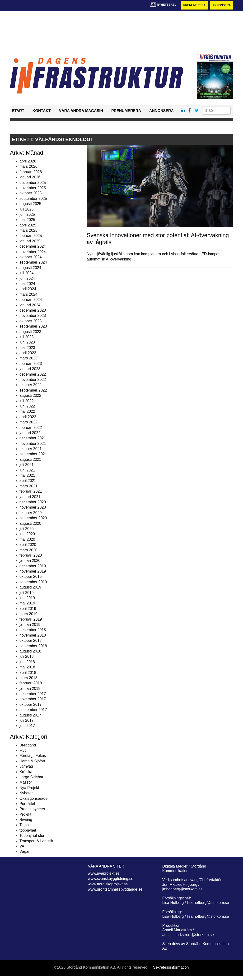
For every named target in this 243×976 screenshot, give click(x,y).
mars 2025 (28, 230)
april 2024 (27, 289)
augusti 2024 (30, 268)
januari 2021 (29, 497)
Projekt (25, 814)
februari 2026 (30, 172)
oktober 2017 (30, 704)
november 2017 (32, 699)
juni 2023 (27, 342)
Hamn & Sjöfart (32, 761)
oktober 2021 (30, 449)
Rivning (25, 820)
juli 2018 (26, 656)
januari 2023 (29, 369)
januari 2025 (29, 241)
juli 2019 (26, 593)
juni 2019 (27, 598)
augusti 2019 (30, 587)
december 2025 (32, 183)
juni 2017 (27, 726)
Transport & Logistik (36, 841)
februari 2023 (30, 364)
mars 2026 (28, 166)
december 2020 (32, 502)
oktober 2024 (30, 257)
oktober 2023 (30, 321)
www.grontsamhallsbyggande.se (115, 889)
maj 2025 (27, 220)
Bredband (27, 745)
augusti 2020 (30, 523)
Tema (24, 825)
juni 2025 (27, 214)
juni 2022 (27, 406)
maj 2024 (27, 284)
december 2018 (32, 630)
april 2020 (27, 545)
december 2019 (32, 566)
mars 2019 (28, 614)
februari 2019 (30, 619)
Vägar (24, 851)
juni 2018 (27, 662)
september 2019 (33, 582)
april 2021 (27, 481)
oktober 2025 (30, 193)
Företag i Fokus (32, 756)
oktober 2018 (30, 640)
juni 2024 (27, 278)
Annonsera (221, 5)
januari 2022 (29, 433)
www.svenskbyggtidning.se (110, 879)
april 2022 (27, 417)
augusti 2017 (30, 715)
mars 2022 (28, 422)
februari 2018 (30, 683)
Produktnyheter (32, 809)
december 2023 (32, 310)
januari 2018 (29, 689)
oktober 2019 (30, 576)
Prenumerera (194, 5)
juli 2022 (26, 401)
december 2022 (32, 374)
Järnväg (26, 766)
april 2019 (27, 609)
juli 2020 (26, 529)
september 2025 (33, 198)
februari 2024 (30, 300)
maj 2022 (27, 411)
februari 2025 (30, 236)
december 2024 (32, 246)
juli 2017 (26, 720)
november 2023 (32, 316)
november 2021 (32, 443)
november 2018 (32, 635)
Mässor (25, 782)
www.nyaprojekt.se (103, 873)
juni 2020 (27, 534)
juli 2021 (26, 465)
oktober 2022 (30, 385)
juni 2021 (27, 470)
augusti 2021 (30, 459)
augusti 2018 (30, 651)
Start (18, 111)
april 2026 (27, 161)
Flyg (23, 750)
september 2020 (33, 518)
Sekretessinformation (171, 967)
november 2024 (32, 252)
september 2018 (33, 646)
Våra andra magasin (81, 111)
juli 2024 (26, 273)
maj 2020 (27, 539)
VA (21, 846)
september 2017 (33, 710)
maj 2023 (27, 348)
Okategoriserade (33, 798)
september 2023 (33, 326)
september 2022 (33, 390)
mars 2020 (28, 550)
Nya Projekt (29, 788)
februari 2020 (30, 555)
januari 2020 (29, 561)
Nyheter (26, 793)
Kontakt (42, 111)
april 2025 (27, 225)
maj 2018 (27, 667)
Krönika (25, 772)
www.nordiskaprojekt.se (108, 884)
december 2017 (32, 694)
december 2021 (32, 438)
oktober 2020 (30, 513)
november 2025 (32, 188)
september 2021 (33, 454)
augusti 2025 (30, 204)
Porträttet (27, 804)
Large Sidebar (31, 777)
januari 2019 (29, 625)
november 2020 (32, 507)
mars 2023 (28, 358)
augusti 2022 (30, 395)
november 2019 (32, 571)
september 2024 (33, 262)
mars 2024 (28, 294)
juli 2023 (26, 337)
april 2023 (27, 353)
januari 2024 (29, 305)
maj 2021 (27, 475)
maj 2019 (27, 603)
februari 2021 (30, 491)
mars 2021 (28, 486)
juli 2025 (26, 209)
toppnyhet (27, 830)
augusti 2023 (30, 332)
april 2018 (27, 673)
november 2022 (32, 380)
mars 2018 (28, 678)
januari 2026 (29, 177)
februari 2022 (30, 428)
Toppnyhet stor (31, 836)
